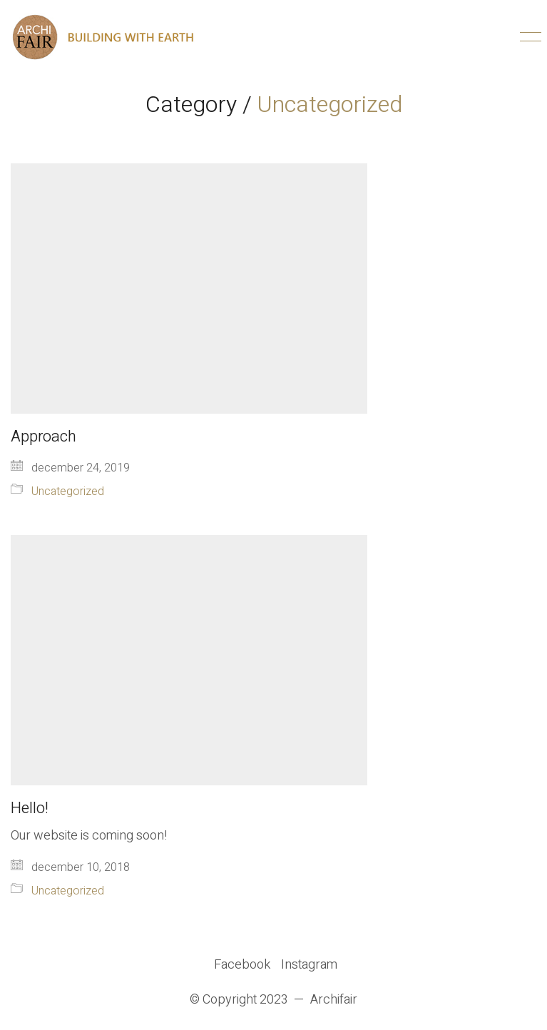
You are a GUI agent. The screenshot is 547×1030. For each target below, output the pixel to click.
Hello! (29, 808)
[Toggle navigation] (528, 37)
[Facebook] (242, 965)
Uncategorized (329, 104)
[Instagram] (309, 965)
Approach (43, 436)
